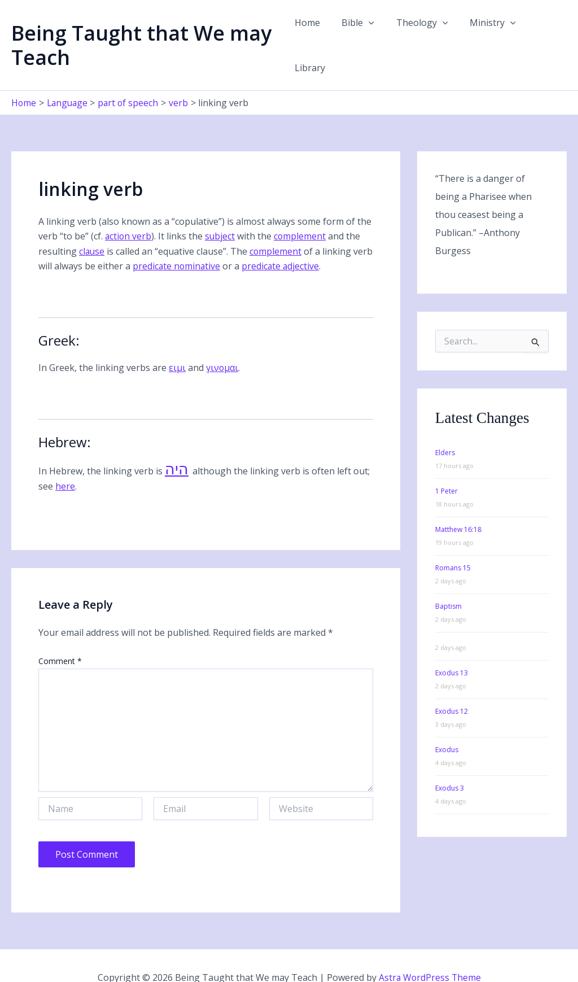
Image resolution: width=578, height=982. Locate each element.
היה (177, 446)
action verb (128, 213)
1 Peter (446, 468)
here (65, 462)
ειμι (177, 344)
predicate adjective (304, 242)
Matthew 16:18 (458, 506)
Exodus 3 (449, 765)
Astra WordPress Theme (429, 954)
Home (312, 33)
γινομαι (222, 344)
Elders (445, 429)
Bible (359, 33)
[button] (369, 33)
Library (542, 33)
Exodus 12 (451, 688)
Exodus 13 (451, 649)
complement (301, 213)
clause (92, 227)
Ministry (486, 33)
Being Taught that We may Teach (141, 33)
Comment (60, 637)
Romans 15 (453, 544)
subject (221, 213)
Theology (419, 33)
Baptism (448, 583)
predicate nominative (198, 242)
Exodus (446, 726)
